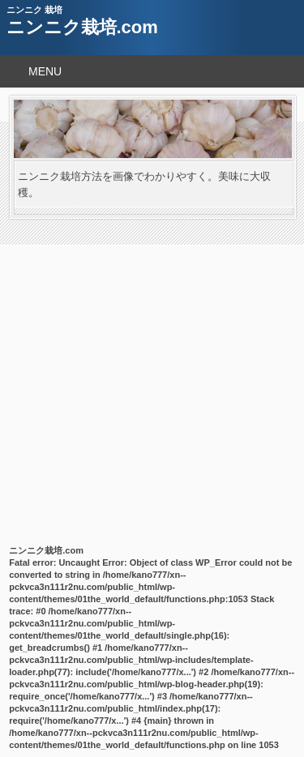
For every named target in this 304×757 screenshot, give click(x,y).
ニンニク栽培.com (82, 27)
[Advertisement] (152, 379)
